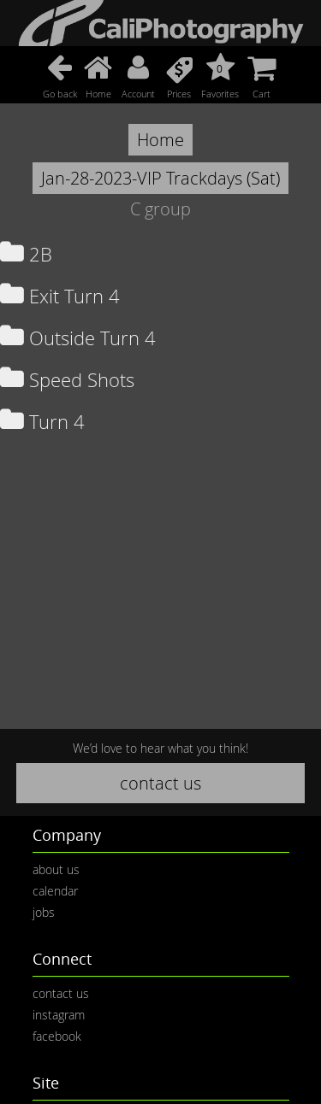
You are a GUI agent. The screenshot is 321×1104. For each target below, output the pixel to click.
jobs (44, 912)
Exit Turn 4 (60, 296)
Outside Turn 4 (78, 338)
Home (160, 139)
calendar (55, 891)
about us (56, 869)
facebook (57, 1036)
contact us (160, 783)
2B (26, 254)
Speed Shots (67, 379)
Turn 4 (42, 421)
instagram (59, 1015)
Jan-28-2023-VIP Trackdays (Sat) (160, 178)
